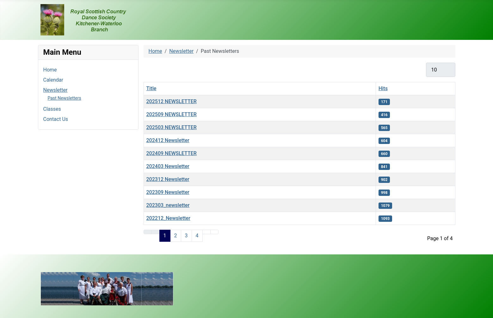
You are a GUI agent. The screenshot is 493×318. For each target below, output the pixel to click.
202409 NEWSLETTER (171, 153)
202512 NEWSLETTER (171, 101)
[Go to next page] (206, 232)
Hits (383, 88)
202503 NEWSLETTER (171, 127)
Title (151, 88)
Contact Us (55, 119)
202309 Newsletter (167, 192)
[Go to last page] (214, 232)
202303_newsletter (168, 205)
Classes (52, 109)
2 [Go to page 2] (175, 236)
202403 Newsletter (167, 166)
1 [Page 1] (164, 236)
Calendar (53, 80)
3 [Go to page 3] (186, 236)
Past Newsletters (64, 98)
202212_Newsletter (168, 218)
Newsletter (55, 90)
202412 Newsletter (167, 140)
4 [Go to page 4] (197, 236)
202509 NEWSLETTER (171, 114)
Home (50, 70)
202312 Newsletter (167, 179)
